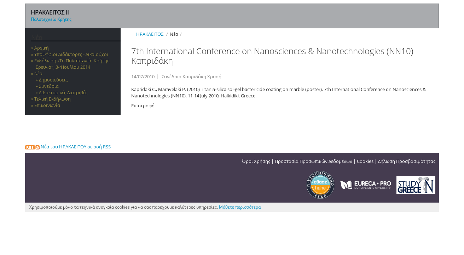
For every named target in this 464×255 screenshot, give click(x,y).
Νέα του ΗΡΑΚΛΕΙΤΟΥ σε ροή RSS (68, 146)
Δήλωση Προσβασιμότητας (406, 161)
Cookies (365, 161)
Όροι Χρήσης (256, 161)
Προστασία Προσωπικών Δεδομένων (313, 161)
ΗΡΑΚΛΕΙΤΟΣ (149, 34)
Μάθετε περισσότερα (240, 207)
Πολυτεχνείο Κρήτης (51, 19)
